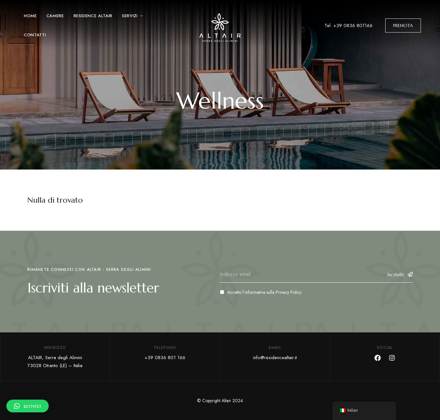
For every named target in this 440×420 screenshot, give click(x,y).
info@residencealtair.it (275, 357)
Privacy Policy (289, 292)
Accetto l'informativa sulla (261, 292)
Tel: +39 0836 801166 (348, 25)
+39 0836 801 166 (165, 357)
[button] (403, 25)
